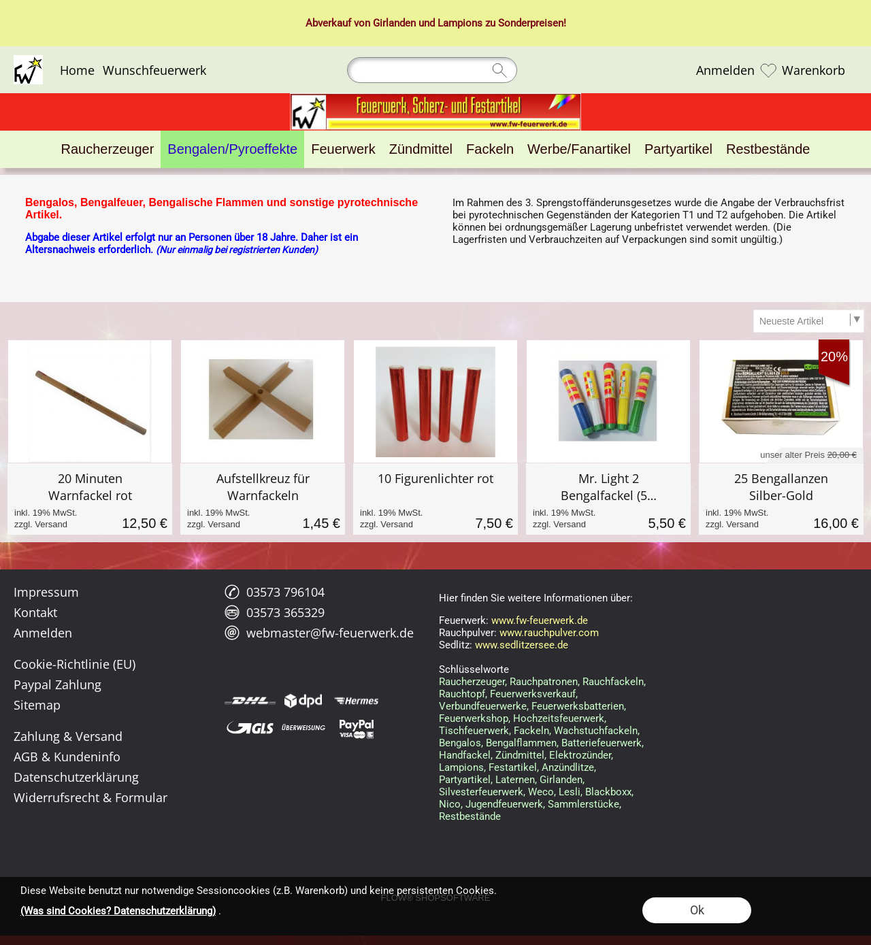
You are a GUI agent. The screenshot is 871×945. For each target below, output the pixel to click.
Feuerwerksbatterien (577, 706)
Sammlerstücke (583, 804)
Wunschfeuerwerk (154, 70)
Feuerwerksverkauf (533, 694)
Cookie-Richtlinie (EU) (74, 664)
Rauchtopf (462, 694)
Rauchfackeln (613, 682)
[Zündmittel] (420, 149)
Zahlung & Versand (68, 736)
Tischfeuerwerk (474, 731)
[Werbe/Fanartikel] (579, 149)
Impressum (46, 592)
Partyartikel (465, 780)
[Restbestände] (768, 149)
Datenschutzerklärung (76, 777)
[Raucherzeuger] (107, 149)
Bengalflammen (521, 743)
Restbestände (470, 816)
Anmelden (725, 70)
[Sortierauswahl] (808, 321)
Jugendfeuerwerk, (505, 804)
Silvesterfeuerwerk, (482, 792)
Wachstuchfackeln (596, 731)
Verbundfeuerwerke (483, 706)
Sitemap (37, 705)
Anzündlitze (568, 767)
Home (77, 70)
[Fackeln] (490, 149)
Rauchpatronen (544, 682)
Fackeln (531, 731)
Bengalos (460, 743)
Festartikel (513, 767)
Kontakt (35, 612)
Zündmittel (519, 755)
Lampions (460, 23)
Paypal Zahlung (57, 684)
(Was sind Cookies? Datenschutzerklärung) (118, 911)
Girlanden (394, 23)
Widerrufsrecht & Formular (90, 797)
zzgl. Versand (40, 524)
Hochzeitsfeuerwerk (558, 718)
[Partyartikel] (678, 149)
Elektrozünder (580, 755)
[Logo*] (28, 60)
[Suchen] (432, 70)
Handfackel (465, 755)
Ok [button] (697, 910)
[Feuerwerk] (343, 149)
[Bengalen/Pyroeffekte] (232, 149)
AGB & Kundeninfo (67, 756)
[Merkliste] (768, 70)
